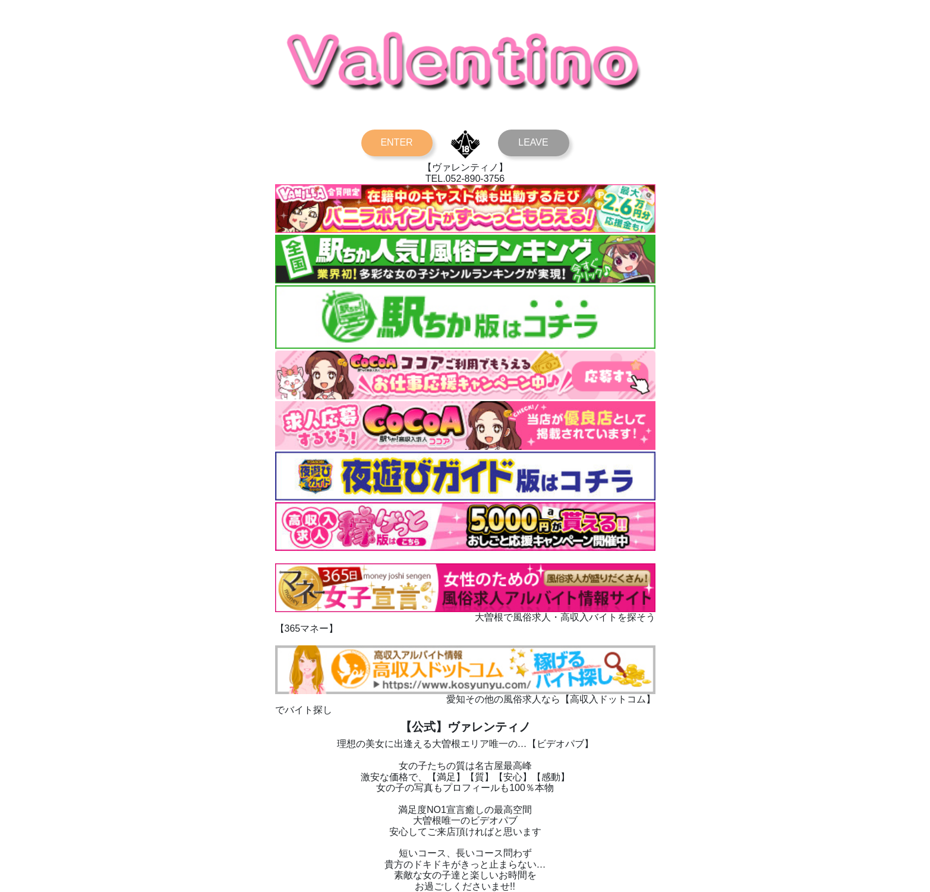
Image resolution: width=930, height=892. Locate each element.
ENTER (396, 142)
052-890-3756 (475, 179)
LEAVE (533, 142)
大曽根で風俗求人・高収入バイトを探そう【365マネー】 (465, 617)
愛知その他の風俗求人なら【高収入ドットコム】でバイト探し (465, 699)
